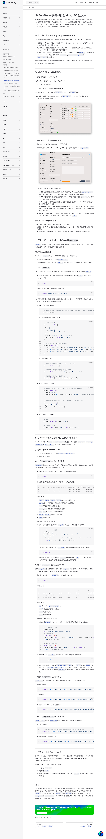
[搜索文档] (32, 2)
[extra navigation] (102, 2)
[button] (11, 13)
